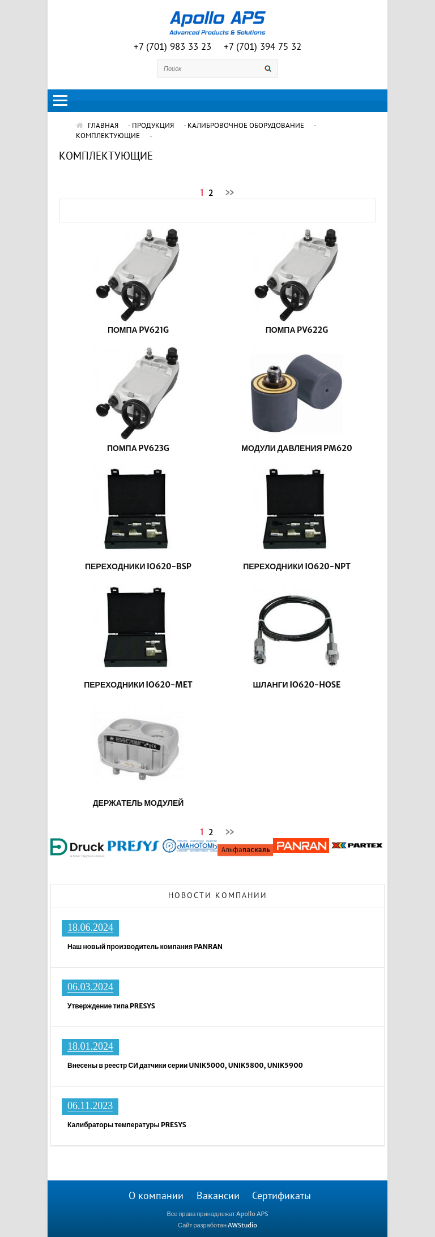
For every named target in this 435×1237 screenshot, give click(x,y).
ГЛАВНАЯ (97, 125)
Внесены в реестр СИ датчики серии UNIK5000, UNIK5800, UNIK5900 (185, 1065)
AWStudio (242, 1225)
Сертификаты (281, 1196)
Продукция (153, 125)
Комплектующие (108, 135)
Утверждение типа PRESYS (111, 1006)
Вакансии (218, 1196)
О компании (156, 1196)
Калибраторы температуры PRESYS (126, 1124)
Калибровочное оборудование (245, 125)
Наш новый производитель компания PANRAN (145, 946)
